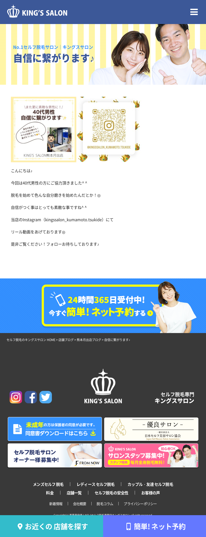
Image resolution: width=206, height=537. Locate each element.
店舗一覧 (74, 493)
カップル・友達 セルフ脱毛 (150, 484)
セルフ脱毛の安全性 (111, 493)
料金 (49, 493)
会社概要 (79, 503)
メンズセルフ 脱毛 (48, 484)
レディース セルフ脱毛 (95, 484)
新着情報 (56, 503)
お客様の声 (150, 493)
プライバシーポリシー (140, 503)
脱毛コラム (105, 503)
